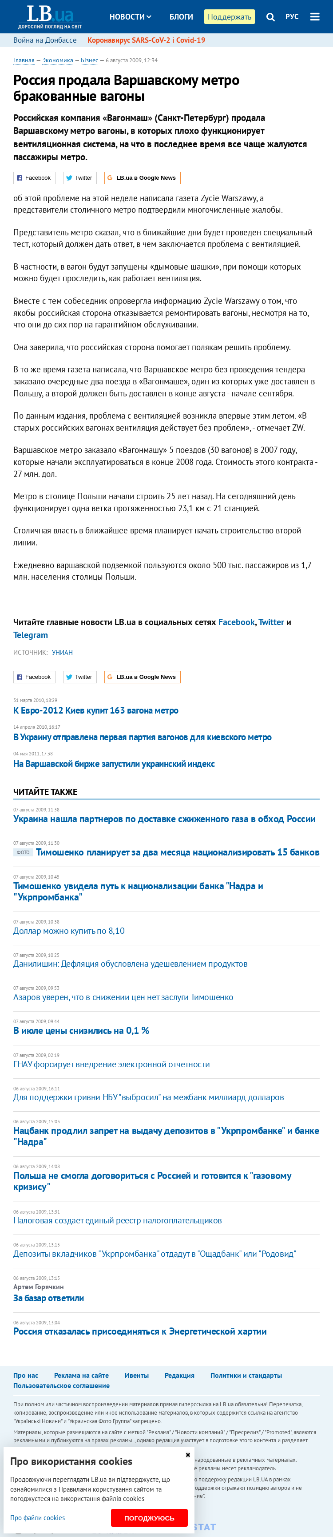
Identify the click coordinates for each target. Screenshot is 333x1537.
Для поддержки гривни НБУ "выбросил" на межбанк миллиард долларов (148, 1097)
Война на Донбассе (45, 40)
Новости (130, 17)
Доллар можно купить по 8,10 (68, 930)
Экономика (57, 60)
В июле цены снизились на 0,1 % (81, 1030)
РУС (292, 16)
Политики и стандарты (246, 1375)
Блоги (181, 17)
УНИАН (62, 652)
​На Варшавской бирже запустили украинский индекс (113, 764)
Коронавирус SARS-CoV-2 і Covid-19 (146, 40)
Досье (174, 50)
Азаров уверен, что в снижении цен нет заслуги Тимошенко (123, 997)
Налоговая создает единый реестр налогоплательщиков (117, 1220)
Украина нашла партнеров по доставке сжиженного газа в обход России (164, 818)
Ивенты (137, 1375)
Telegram (30, 635)
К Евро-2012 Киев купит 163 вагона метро (95, 710)
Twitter (271, 622)
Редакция (179, 1375)
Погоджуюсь (149, 1518)
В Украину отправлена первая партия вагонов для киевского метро (142, 737)
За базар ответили (48, 1298)
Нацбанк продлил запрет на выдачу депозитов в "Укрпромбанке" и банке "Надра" (166, 1136)
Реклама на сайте (81, 1375)
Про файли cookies (37, 1517)
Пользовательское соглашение (61, 1385)
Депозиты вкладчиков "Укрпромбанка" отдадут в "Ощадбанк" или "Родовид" (154, 1253)
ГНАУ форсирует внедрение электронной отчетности (111, 1064)
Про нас (25, 1375)
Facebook (236, 622)
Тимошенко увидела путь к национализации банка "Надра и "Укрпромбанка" (138, 891)
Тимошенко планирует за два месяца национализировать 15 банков (166, 852)
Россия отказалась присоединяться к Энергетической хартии (139, 1331)
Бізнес (89, 60)
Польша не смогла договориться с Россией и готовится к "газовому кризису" (152, 1181)
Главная (24, 60)
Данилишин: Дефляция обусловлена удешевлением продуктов (130, 963)
